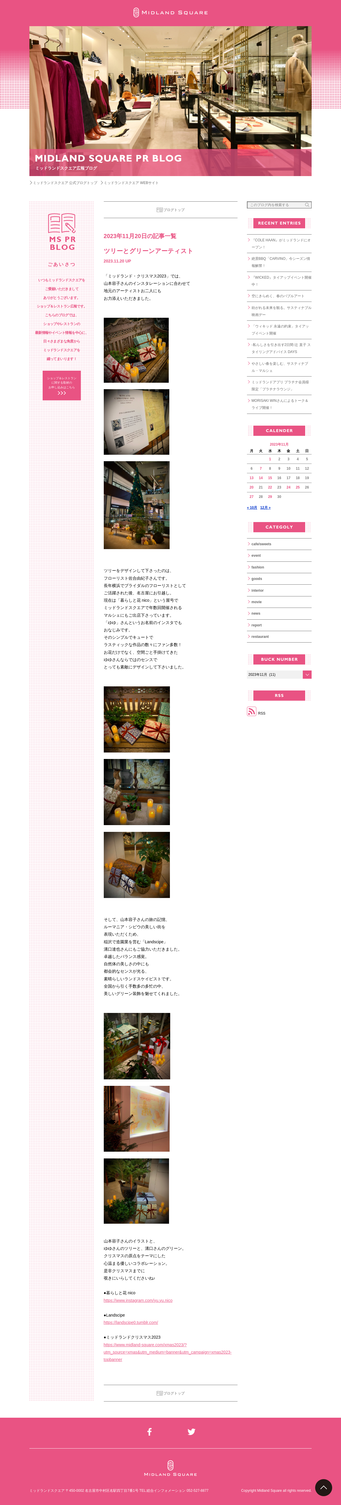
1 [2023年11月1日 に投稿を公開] (270, 459)
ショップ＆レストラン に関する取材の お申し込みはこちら (61, 383)
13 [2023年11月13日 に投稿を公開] (251, 478)
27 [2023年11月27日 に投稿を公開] (251, 497)
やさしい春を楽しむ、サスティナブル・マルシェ (280, 367)
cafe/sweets (261, 544)
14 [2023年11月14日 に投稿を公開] (261, 478)
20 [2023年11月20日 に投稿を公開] (251, 487)
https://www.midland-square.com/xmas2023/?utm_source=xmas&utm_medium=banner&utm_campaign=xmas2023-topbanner (168, 1352)
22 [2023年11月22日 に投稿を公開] (270, 487)
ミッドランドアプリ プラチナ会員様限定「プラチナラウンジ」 (280, 385)
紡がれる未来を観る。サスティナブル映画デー (282, 311)
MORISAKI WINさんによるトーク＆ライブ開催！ (280, 404)
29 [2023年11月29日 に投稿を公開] (270, 497)
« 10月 (252, 508)
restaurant (260, 637)
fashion (258, 567)
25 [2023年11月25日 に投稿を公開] (298, 487)
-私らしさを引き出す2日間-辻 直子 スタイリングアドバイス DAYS (281, 348)
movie (257, 602)
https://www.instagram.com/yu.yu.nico (138, 1300)
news (256, 613)
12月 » (265, 508)
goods (257, 579)
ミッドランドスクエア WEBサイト (131, 183)
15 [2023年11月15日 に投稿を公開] (270, 478)
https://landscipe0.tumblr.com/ (131, 1322)
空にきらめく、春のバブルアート (278, 296)
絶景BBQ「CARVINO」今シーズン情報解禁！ (281, 262)
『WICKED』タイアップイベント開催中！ (282, 281)
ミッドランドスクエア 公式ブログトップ (65, 183)
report (257, 625)
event (256, 555)
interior (258, 590)
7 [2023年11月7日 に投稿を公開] (261, 468)
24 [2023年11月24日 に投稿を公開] (288, 487)
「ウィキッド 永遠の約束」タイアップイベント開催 (280, 329)
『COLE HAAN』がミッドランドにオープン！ (281, 243)
